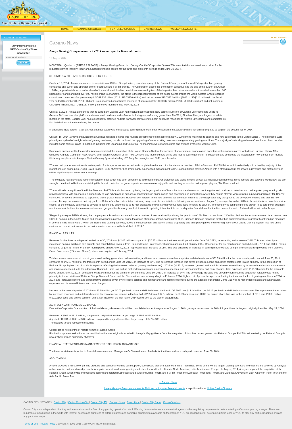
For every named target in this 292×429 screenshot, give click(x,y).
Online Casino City (78, 402)
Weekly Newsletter (184, 28)
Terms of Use (30, 423)
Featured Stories (122, 28)
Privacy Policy (47, 423)
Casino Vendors (172, 402)
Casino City (60, 402)
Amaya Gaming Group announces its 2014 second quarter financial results (144, 388)
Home (65, 28)
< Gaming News (168, 382)
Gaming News (153, 28)
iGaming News (117, 402)
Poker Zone (133, 402)
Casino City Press (151, 402)
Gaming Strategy (89, 28)
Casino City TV (99, 402)
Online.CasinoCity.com (219, 388)
